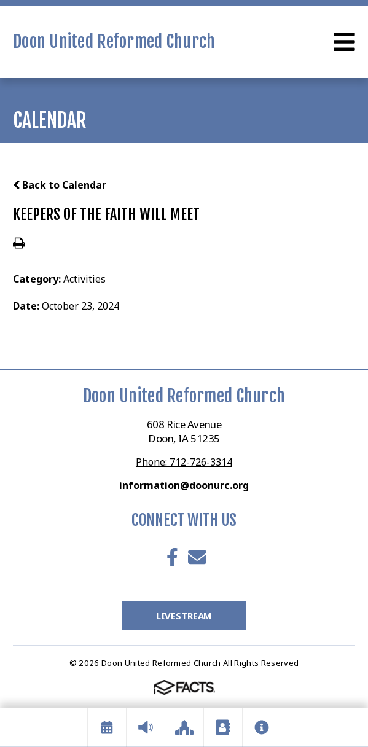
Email (197, 557)
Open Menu (344, 42)
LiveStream (184, 615)
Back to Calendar (59, 185)
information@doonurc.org (184, 485)
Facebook (172, 557)
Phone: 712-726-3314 (184, 462)
